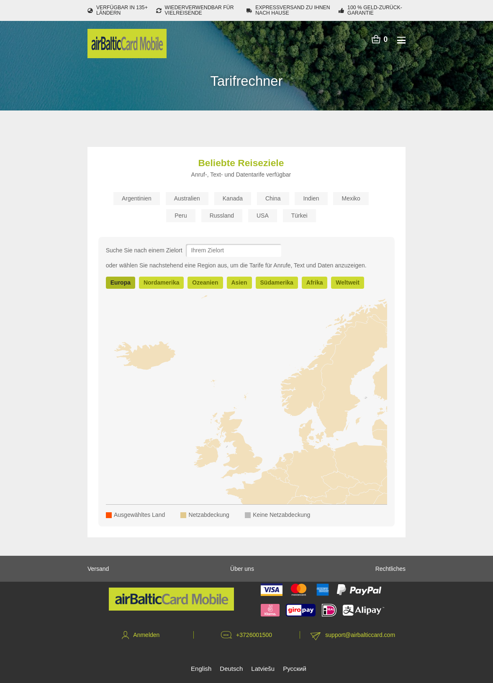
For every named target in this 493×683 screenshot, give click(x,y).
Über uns (242, 568)
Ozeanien (205, 282)
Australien (187, 198)
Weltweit (347, 282)
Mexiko (351, 198)
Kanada (233, 198)
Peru (181, 215)
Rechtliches (390, 568)
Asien (239, 282)
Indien (311, 198)
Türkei (299, 215)
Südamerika (276, 282)
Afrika (314, 282)
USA (263, 215)
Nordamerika (162, 282)
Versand (98, 568)
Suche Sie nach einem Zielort (144, 250)
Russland (222, 215)
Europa (120, 282)
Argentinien (136, 198)
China (273, 198)
